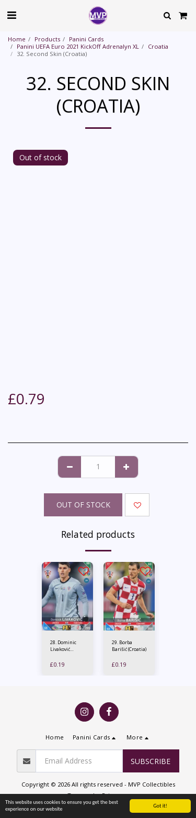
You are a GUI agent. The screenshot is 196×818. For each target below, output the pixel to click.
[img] (67, 596)
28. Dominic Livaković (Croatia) (63, 646)
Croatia (158, 46)
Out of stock (83, 505)
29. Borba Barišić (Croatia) (129, 646)
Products (47, 39)
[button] (11, 15)
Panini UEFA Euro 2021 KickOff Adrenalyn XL (78, 46)
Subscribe (150, 761)
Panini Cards (86, 39)
